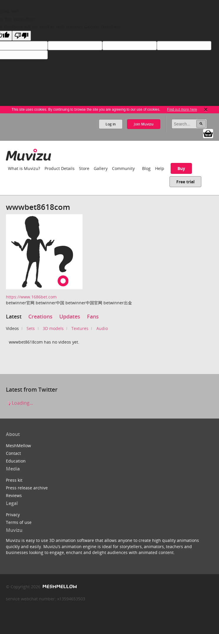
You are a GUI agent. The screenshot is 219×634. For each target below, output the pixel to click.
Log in (111, 124)
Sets (31, 328)
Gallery (101, 168)
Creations (40, 316)
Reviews (14, 495)
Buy (181, 168)
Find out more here (182, 109)
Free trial (185, 181)
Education (16, 461)
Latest (14, 316)
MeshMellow (18, 445)
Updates (69, 316)
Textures (79, 328)
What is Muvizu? (24, 168)
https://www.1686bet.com (31, 297)
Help (159, 168)
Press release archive (27, 488)
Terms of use (19, 522)
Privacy (13, 514)
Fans (93, 316)
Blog (146, 168)
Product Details (60, 168)
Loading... (19, 403)
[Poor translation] (21, 36)
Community (123, 168)
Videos (12, 328)
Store (84, 168)
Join (144, 124)
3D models (53, 328)
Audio (102, 328)
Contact (13, 453)
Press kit (14, 480)
